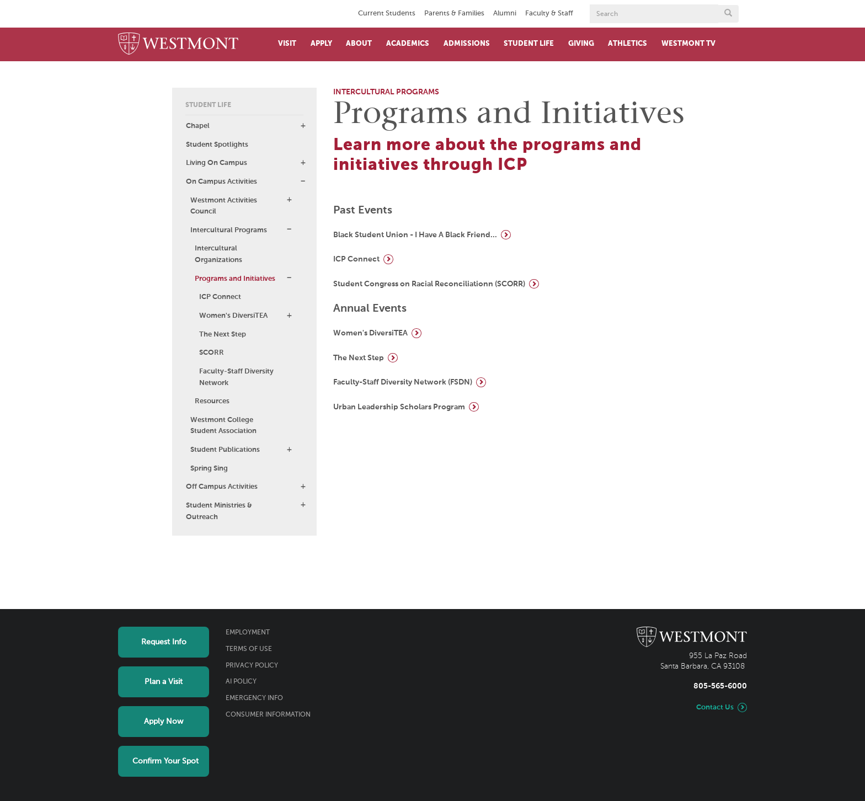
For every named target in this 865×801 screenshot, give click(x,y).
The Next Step (222, 334)
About (359, 43)
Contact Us (715, 707)
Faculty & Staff (549, 13)
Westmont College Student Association (223, 425)
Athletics (627, 43)
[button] (303, 126)
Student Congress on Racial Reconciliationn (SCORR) (429, 284)
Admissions (467, 43)
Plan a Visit (164, 682)
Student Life (529, 43)
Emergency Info (254, 698)
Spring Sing (209, 468)
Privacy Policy (252, 666)
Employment (248, 632)
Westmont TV (688, 43)
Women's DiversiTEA (233, 315)
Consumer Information (268, 715)
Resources (212, 401)
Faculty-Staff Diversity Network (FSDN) (402, 382)
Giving (581, 43)
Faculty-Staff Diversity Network (236, 377)
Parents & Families (454, 13)
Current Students (386, 13)
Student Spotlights (217, 144)
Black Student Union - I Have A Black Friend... (415, 235)
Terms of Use (249, 649)
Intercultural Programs (228, 230)
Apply (321, 43)
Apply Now (163, 721)
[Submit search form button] (728, 14)
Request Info (163, 642)
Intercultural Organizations (218, 254)
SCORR (211, 352)
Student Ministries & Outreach (219, 511)
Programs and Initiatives (235, 278)
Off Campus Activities (222, 486)
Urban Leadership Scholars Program (399, 407)
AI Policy (241, 682)
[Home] (178, 44)
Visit (287, 43)
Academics (407, 43)
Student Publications (225, 449)
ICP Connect (220, 297)
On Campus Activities (221, 181)
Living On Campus (216, 163)
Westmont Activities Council (223, 206)
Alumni (504, 13)
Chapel (198, 126)
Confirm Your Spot (165, 761)
